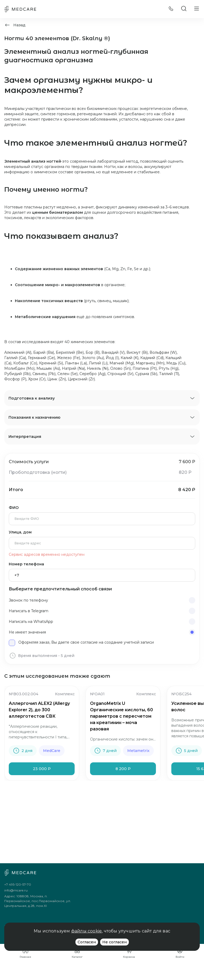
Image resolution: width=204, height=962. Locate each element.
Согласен (87, 942)
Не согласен (114, 942)
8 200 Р (123, 768)
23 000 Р (42, 768)
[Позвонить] (171, 9)
